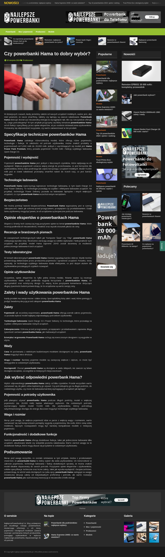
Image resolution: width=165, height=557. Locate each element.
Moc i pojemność (26, 32)
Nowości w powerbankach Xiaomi (150, 215)
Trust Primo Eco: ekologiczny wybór (134, 3)
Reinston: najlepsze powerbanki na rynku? (53, 41)
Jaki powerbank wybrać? (144, 95)
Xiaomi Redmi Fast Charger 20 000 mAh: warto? (146, 130)
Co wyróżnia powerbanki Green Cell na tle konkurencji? (22, 41)
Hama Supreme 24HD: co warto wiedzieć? (69, 3)
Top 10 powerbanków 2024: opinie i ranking (103, 3)
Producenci (40, 32)
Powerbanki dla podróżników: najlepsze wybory (34, 3)
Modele (51, 32)
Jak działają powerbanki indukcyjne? (131, 215)
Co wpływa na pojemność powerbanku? (147, 244)
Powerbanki (11, 32)
